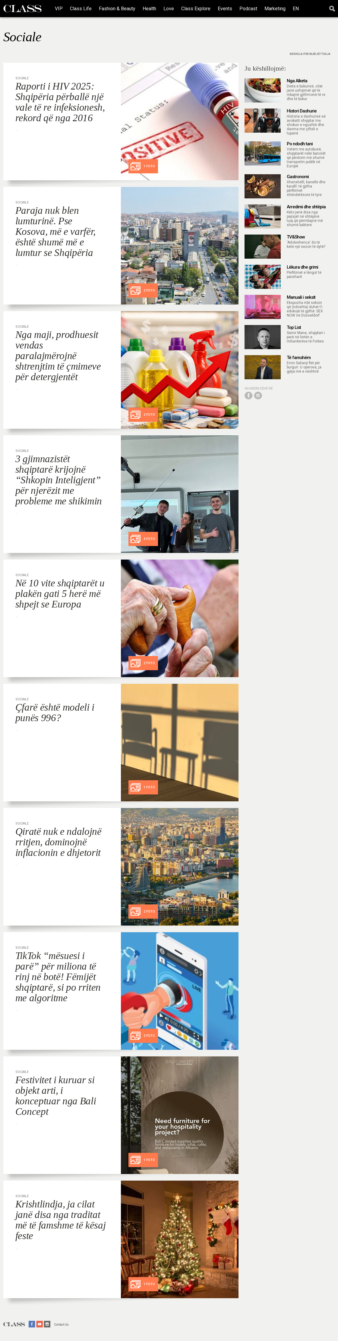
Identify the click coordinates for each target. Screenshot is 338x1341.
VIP (59, 8)
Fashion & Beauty (117, 8)
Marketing (275, 8)
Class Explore (195, 8)
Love (168, 8)
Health (149, 8)
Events (225, 8)
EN (296, 8)
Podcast (248, 8)
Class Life (81, 8)
